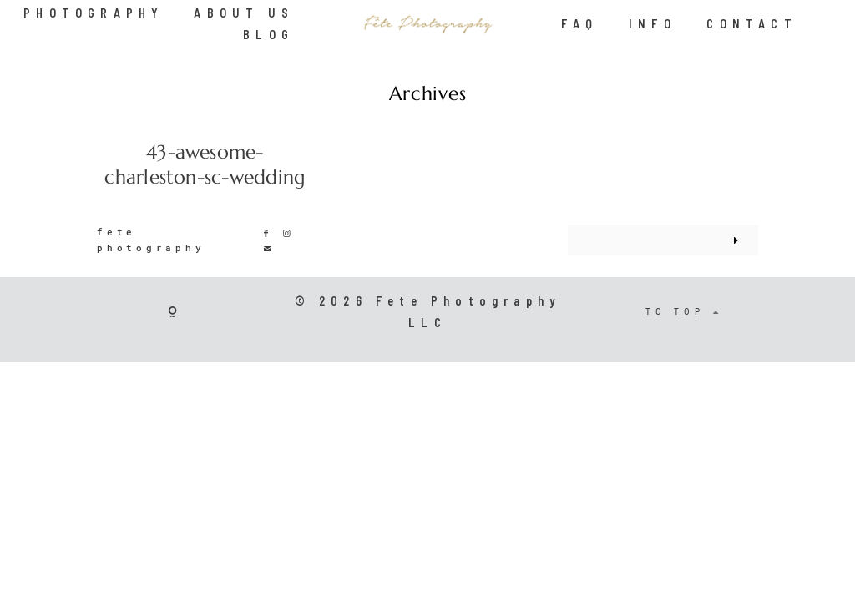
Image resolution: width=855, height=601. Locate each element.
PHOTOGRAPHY (93, 13)
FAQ (580, 24)
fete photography (151, 240)
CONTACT (751, 24)
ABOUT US (244, 13)
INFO (653, 24)
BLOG (268, 35)
